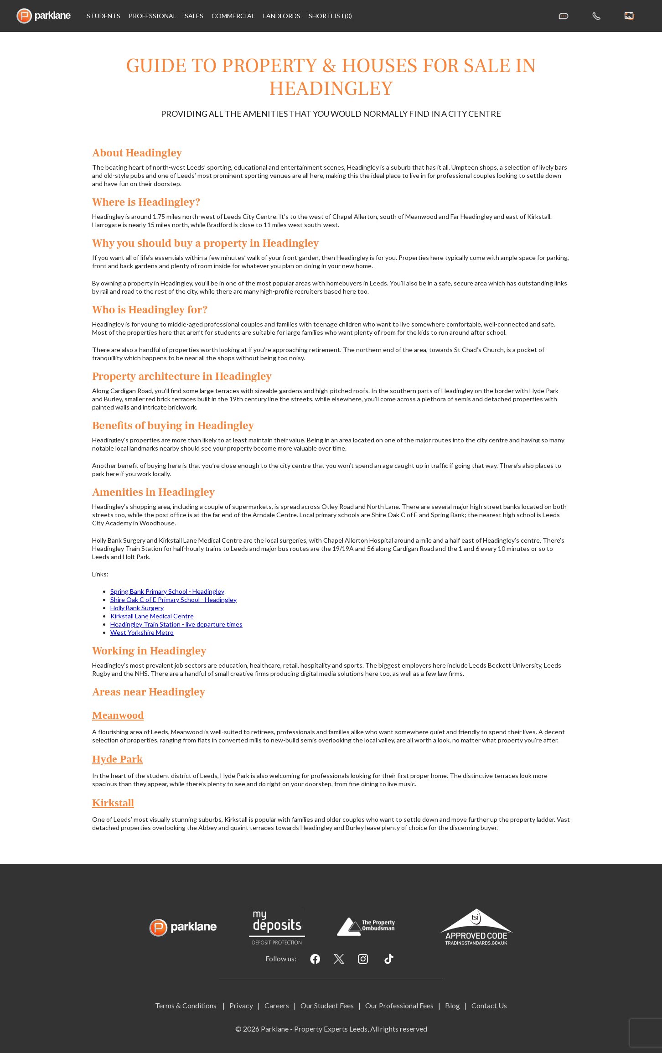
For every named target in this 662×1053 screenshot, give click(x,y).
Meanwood (118, 715)
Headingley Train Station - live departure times (176, 624)
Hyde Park (117, 759)
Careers (276, 1005)
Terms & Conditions (186, 1005)
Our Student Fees (327, 1005)
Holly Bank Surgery (137, 608)
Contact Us (489, 1005)
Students (103, 16)
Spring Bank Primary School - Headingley (167, 591)
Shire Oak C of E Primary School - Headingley (173, 599)
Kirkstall (113, 803)
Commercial (233, 16)
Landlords (281, 16)
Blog (452, 1005)
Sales (194, 16)
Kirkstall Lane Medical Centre (152, 616)
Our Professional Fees (399, 1005)
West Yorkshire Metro (142, 632)
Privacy (241, 1005)
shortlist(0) (330, 16)
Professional (152, 16)
